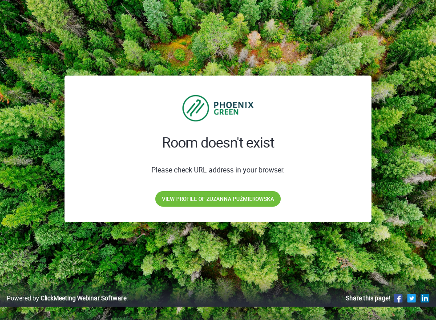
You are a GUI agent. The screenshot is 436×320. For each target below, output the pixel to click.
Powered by (66, 307)
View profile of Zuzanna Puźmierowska (218, 198)
